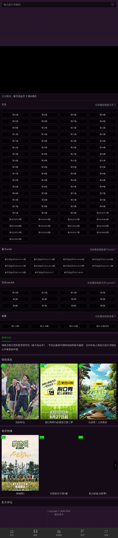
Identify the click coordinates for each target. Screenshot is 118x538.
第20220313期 (15, 219)
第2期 (15, 299)
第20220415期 (44, 226)
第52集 (103, 193)
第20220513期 (15, 232)
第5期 (102, 299)
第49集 (15, 193)
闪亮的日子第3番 (59, 493)
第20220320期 (74, 219)
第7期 (44, 306)
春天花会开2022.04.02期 (73, 259)
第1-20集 (15, 326)
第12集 (103, 128)
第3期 (44, 299)
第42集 (44, 180)
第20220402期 (103, 219)
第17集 (15, 141)
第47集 (74, 186)
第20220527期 (74, 232)
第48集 (103, 186)
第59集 (74, 206)
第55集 (74, 200)
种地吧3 (20, 493)
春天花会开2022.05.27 (44, 272)
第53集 (15, 200)
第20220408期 (15, 226)
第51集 (74, 193)
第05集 (15, 121)
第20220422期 (74, 226)
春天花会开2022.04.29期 (73, 266)
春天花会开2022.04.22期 (44, 266)
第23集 (74, 147)
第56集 (103, 200)
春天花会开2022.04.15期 (15, 266)
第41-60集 (73, 326)
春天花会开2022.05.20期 (15, 272)
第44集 (103, 180)
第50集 (44, 193)
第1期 (102, 292)
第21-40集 (44, 326)
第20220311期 (103, 213)
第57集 (15, 206)
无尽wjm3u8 (59, 283)
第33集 (15, 167)
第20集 (103, 141)
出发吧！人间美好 (97, 422)
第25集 (15, 154)
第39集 (74, 173)
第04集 (103, 115)
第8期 (73, 306)
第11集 (74, 128)
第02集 (44, 115)
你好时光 (20, 422)
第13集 (15, 134)
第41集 (15, 180)
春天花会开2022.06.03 (73, 272)
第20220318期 (44, 219)
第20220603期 (103, 232)
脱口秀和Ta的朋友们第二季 (59, 422)
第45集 (15, 186)
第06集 (44, 121)
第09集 (15, 128)
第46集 (44, 186)
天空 (59, 105)
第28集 (103, 154)
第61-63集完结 (102, 326)
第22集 (44, 147)
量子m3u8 (59, 250)
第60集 (103, 206)
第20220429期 (103, 226)
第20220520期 (44, 232)
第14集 (44, 134)
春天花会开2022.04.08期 (102, 259)
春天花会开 (19, 96)
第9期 (102, 306)
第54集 (44, 200)
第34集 (44, 167)
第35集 (74, 167)
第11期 (45, 292)
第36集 (103, 167)
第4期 (73, 299)
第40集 (103, 173)
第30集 (44, 160)
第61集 (15, 213)
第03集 (74, 115)
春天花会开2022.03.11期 (15, 259)
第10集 (44, 128)
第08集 (103, 121)
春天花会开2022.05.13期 (102, 266)
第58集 (44, 206)
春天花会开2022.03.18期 (44, 259)
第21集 (15, 147)
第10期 (15, 292)
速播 (59, 316)
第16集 (103, 134)
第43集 (74, 180)
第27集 (74, 154)
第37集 (15, 173)
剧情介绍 (6, 337)
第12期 (74, 292)
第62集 (44, 213)
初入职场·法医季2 (98, 493)
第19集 (74, 141)
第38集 (44, 173)
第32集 (103, 160)
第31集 (74, 160)
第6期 (15, 306)
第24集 (103, 147)
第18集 (44, 141)
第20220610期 (15, 239)
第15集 (74, 134)
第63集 (74, 213)
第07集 (74, 121)
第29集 (15, 160)
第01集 (15, 115)
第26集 (44, 154)
